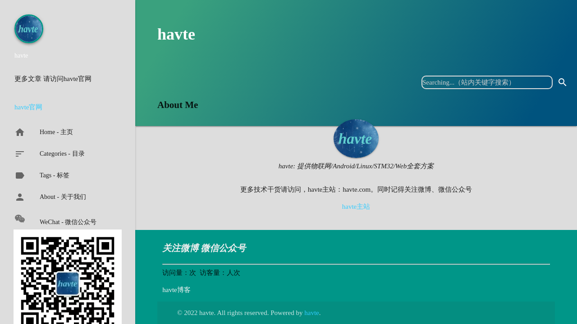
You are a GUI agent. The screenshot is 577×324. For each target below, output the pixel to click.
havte (176, 34)
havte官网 (28, 107)
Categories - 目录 (49, 154)
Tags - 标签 (41, 175)
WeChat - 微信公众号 (55, 219)
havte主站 (356, 206)
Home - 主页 (43, 132)
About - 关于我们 (50, 197)
